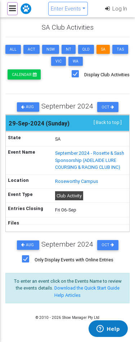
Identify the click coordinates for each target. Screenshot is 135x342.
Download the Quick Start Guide (87, 288)
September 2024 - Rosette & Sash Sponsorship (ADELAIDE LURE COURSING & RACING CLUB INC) (89, 160)
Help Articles (67, 295)
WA (75, 61)
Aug (28, 107)
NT (68, 49)
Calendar (24, 74)
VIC (58, 61)
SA (103, 49)
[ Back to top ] (108, 122)
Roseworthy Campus (76, 181)
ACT (31, 49)
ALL (13, 49)
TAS (120, 49)
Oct (108, 107)
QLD (86, 49)
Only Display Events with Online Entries (74, 260)
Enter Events (66, 8)
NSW (50, 49)
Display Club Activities (107, 75)
